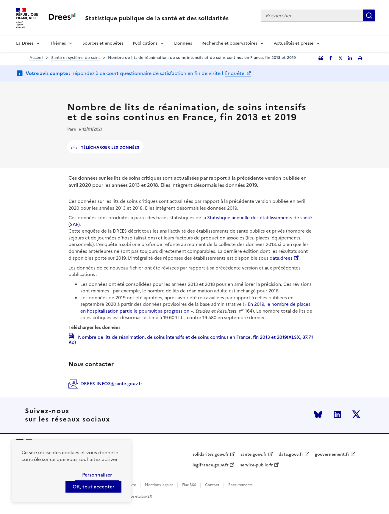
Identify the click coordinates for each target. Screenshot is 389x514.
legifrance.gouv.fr (211, 465)
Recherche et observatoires (229, 43)
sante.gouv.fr (253, 454)
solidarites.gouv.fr (211, 454)
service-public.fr (256, 465)
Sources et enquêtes (102, 43)
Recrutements (240, 485)
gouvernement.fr (332, 454)
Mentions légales (159, 485)
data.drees (281, 258)
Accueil (36, 57)
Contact (212, 485)
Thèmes (58, 43)
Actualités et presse (293, 43)
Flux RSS (189, 485)
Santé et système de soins (75, 57)
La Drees (24, 43)
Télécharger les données (109, 147)
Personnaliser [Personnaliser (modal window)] (97, 474)
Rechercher (369, 15)
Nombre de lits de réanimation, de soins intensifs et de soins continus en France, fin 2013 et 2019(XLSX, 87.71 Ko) (190, 339)
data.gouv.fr (291, 454)
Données (183, 43)
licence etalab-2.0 (137, 496)
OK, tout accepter (93, 486)
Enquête (235, 73)
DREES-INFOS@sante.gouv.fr (111, 383)
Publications (145, 43)
